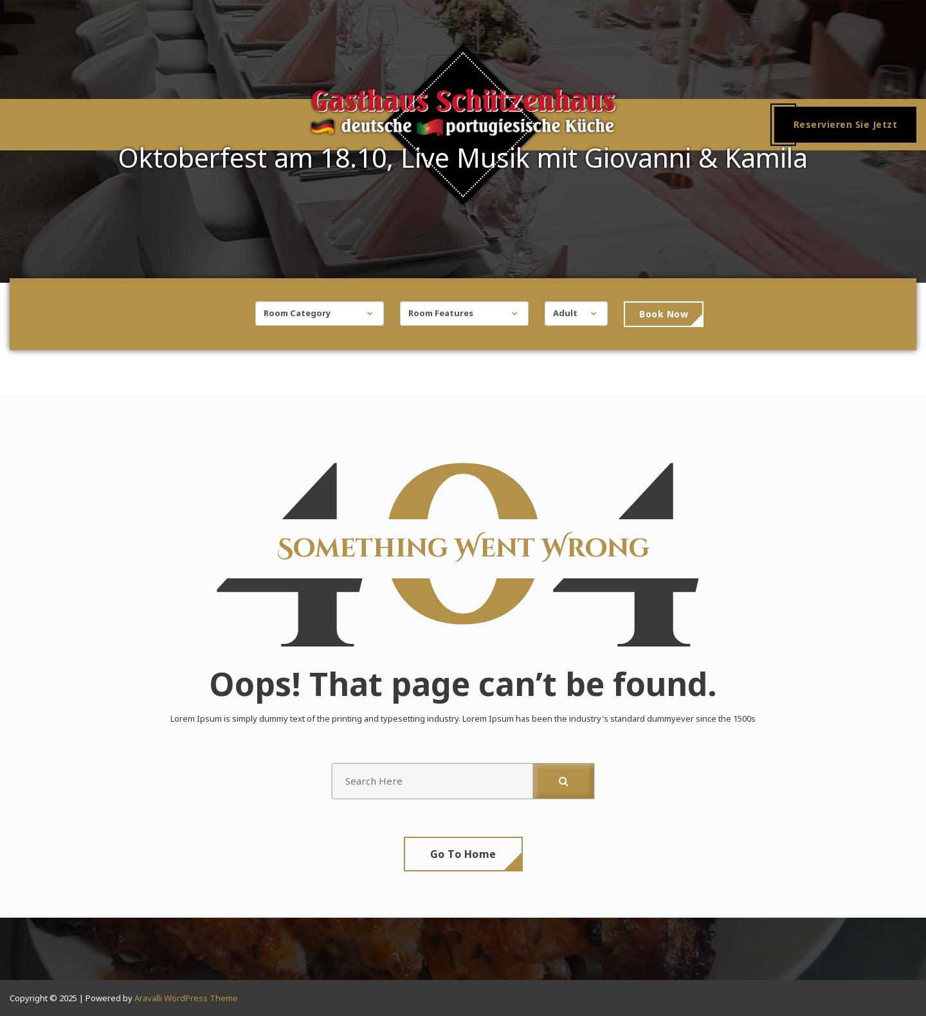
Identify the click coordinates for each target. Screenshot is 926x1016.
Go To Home (463, 854)
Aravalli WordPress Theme (186, 998)
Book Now (663, 318)
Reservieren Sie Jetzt (846, 124)
